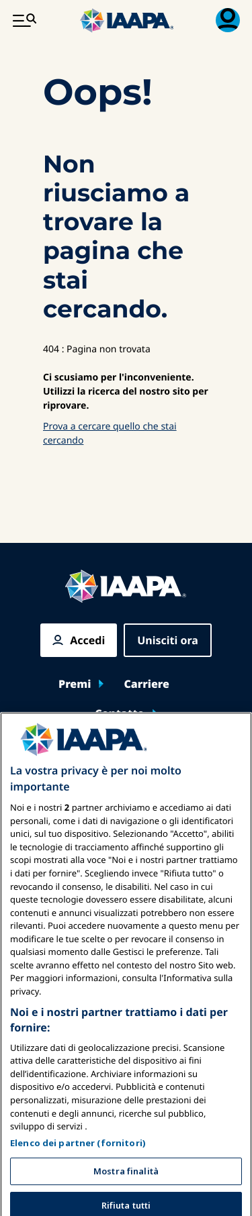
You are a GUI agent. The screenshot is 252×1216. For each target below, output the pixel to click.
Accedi (87, 640)
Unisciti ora (167, 640)
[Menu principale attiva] (24, 20)
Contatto (119, 713)
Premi (74, 684)
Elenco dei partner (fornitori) (78, 1182)
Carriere (146, 684)
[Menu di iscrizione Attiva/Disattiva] (228, 20)
